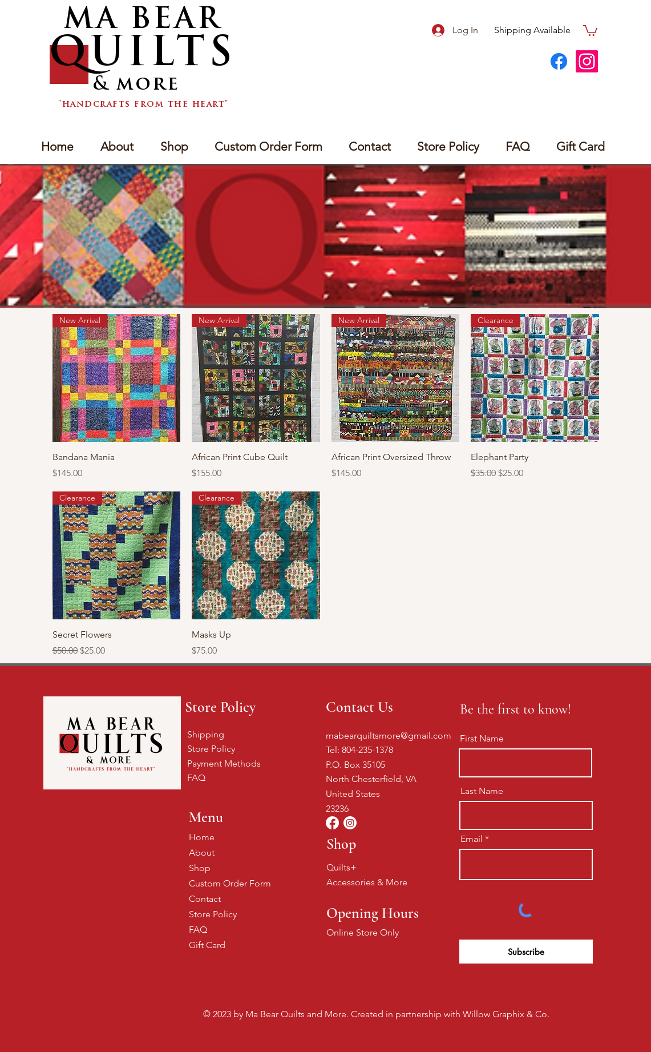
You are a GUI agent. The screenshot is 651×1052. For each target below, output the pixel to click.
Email (471, 839)
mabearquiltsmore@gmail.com (388, 735)
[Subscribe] (526, 952)
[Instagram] (587, 61)
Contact (205, 898)
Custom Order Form (229, 883)
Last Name (481, 791)
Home (202, 837)
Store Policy (211, 748)
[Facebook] (559, 61)
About (202, 852)
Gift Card (207, 945)
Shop (200, 867)
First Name (482, 738)
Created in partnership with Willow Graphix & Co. (450, 1014)
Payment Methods (224, 763)
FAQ (196, 777)
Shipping (205, 734)
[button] (590, 30)
